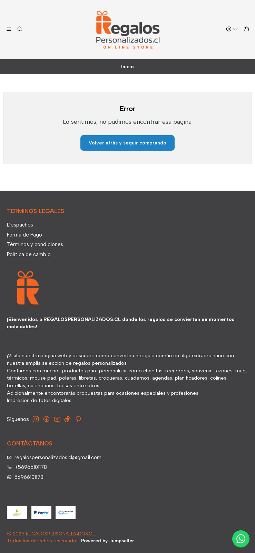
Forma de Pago (24, 235)
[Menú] (8, 29)
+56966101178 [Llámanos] (27, 467)
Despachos (20, 225)
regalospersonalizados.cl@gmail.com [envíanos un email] (54, 457)
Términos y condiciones (35, 244)
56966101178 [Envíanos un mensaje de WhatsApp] (25, 477)
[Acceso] (232, 29)
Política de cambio (29, 254)
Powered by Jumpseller (107, 540)
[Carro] (246, 29)
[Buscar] (20, 29)
